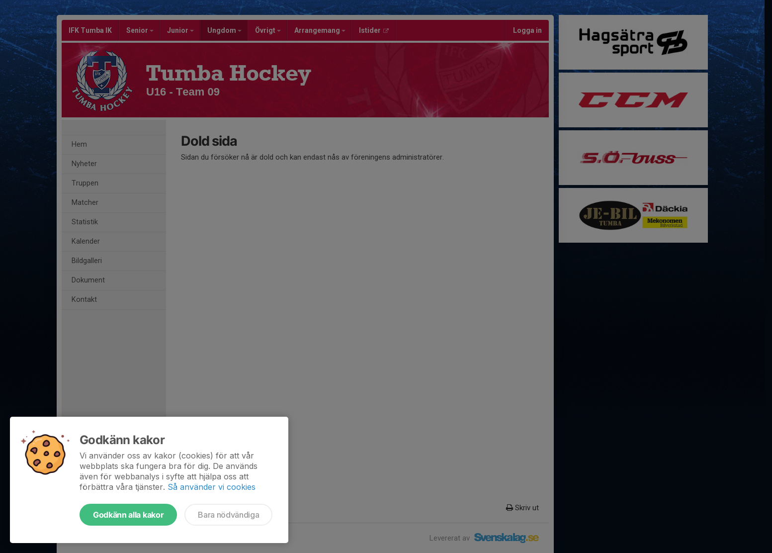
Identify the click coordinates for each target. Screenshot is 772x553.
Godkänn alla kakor (128, 515)
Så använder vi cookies (212, 487)
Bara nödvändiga (228, 515)
